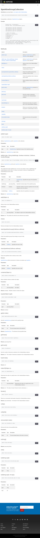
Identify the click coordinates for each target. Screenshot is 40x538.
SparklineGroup (16, 19)
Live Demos (25, 525)
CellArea (8, 244)
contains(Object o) (5, 80)
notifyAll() (3, 114)
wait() (3, 124)
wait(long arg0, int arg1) (6, 129)
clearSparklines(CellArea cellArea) (9, 76)
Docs (13, 525)
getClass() (4, 91)
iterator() (3, 107)
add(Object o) (4, 63)
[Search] (18, 5)
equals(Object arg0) (6, 84)
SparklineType (13, 149)
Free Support (3, 527)
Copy (36, 15)
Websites (13, 529)
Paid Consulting (26, 527)
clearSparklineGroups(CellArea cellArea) (10, 71)
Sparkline (25, 56)
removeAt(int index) (6, 117)
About (24, 529)
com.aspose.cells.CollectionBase (20, 12)
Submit (22, 510)
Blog (1, 529)
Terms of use (21, 536)
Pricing (2, 525)
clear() (3, 67)
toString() (3, 121)
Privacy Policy (17, 536)
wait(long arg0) (5, 127)
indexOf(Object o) (5, 102)
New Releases (25, 523)
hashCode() (4, 100)
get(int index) (4, 87)
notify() (3, 111)
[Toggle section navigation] (37, 5)
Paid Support (14, 527)
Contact (24, 536)
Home (2, 523)
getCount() (4, 94)
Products (13, 523)
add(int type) (4, 54)
